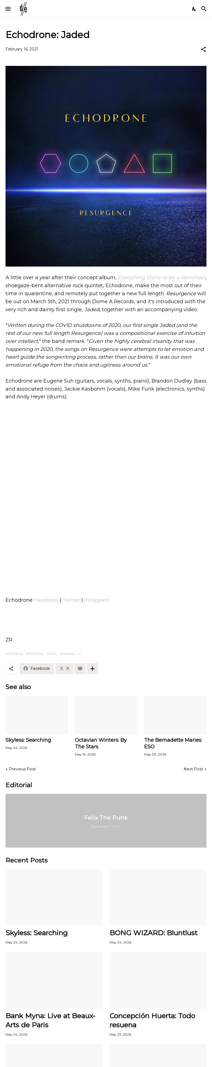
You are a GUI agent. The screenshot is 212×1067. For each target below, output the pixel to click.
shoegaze (66, 653)
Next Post (193, 769)
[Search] (204, 9)
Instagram (97, 600)
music (51, 653)
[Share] (203, 49)
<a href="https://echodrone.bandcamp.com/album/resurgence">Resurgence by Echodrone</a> (106, 561)
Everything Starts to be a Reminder (161, 278)
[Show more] (92, 668)
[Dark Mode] (194, 9)
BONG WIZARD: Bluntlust (153, 933)
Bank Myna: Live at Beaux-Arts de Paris (51, 1020)
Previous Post (22, 769)
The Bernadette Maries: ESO (173, 743)
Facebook (46, 600)
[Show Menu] (7, 9)
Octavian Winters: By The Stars (101, 743)
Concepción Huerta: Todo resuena (152, 1020)
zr (79, 653)
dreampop (14, 653)
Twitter (71, 600)
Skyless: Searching (28, 740)
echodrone (34, 653)
